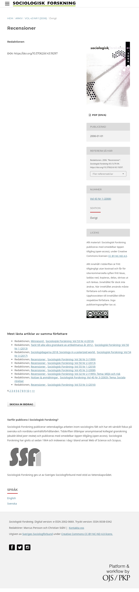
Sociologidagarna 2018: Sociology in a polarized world (63, 352)
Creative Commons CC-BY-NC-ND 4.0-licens (87, 534)
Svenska (12, 503)
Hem (10, 18)
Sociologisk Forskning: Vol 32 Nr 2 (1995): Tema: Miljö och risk (83, 374)
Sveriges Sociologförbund (37, 534)
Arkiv (19, 18)
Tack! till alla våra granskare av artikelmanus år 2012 (62, 345)
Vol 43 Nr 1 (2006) (36, 18)
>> (33, 390)
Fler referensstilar (103, 173)
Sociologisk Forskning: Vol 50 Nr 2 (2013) (71, 363)
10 (27, 390)
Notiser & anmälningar (45, 377)
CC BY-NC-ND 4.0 (117, 256)
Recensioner (38, 359)
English (11, 498)
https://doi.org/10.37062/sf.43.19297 (36, 53)
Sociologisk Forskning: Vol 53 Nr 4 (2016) (70, 341)
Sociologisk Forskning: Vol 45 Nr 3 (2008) (71, 370)
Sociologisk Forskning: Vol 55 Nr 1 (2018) (71, 366)
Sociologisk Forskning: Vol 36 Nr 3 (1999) (71, 359)
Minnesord (37, 341)
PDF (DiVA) (98, 114)
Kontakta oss (76, 527)
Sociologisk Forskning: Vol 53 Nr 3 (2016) (71, 384)
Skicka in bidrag (21, 404)
